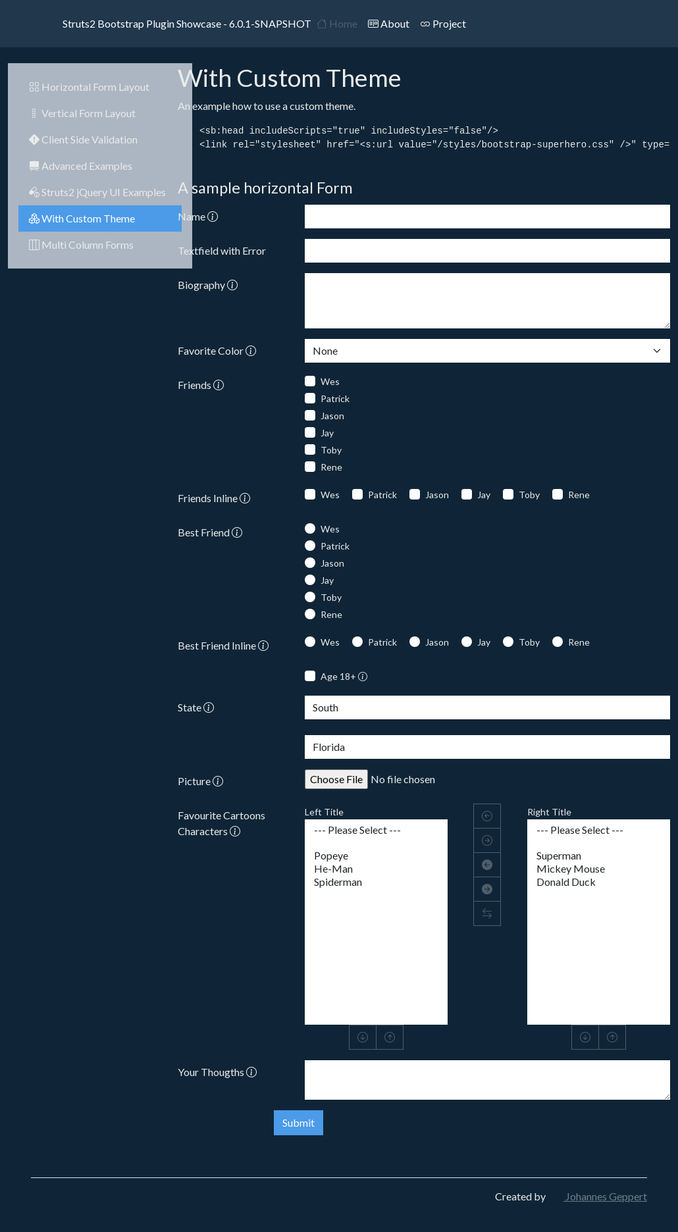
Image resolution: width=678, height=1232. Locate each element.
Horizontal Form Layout (89, 86)
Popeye (376, 855)
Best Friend (210, 532)
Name (198, 216)
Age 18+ (344, 676)
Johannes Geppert (597, 1196)
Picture (200, 781)
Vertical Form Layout (82, 113)
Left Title (324, 811)
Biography (208, 284)
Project (443, 23)
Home (337, 23)
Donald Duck (598, 881)
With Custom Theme (82, 218)
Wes (330, 381)
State (196, 707)
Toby (331, 449)
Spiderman (376, 881)
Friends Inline (214, 498)
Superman (598, 855)
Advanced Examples (80, 165)
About (388, 23)
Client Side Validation (83, 139)
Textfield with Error (222, 250)
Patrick (335, 398)
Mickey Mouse (598, 868)
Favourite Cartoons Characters (221, 823)
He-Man (376, 868)
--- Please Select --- (376, 829)
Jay (327, 432)
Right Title (549, 811)
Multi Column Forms (81, 244)
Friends (201, 384)
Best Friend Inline (223, 645)
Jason (332, 415)
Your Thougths (217, 1071)
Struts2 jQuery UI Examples (97, 192)
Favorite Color (217, 350)
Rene (331, 467)
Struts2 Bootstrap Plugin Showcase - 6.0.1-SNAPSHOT (171, 23)
